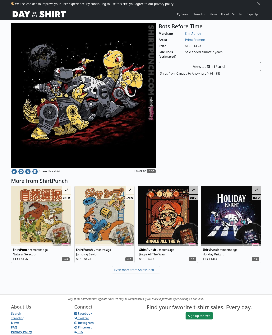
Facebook (83, 313)
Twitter (81, 318)
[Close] (258, 4)
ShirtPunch (193, 33)
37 (151, 171)
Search (16, 313)
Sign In (237, 14)
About (224, 14)
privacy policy (163, 4)
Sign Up (252, 14)
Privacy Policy (21, 332)
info (66, 197)
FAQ (14, 327)
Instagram (84, 323)
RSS (78, 332)
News (213, 14)
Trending (200, 14)
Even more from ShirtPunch (136, 270)
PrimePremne (195, 40)
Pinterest (83, 327)
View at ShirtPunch (210, 66)
